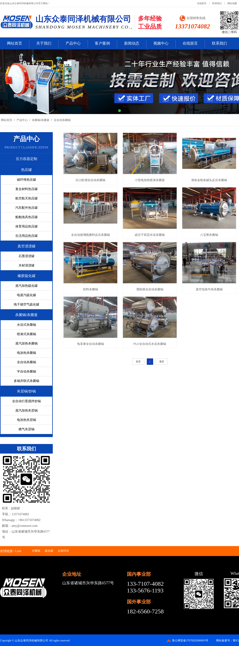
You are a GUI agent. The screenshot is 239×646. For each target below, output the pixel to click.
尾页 (161, 361)
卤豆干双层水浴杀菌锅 (150, 234)
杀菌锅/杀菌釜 (40, 120)
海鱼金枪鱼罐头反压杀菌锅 (209, 180)
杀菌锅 (36, 550)
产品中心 (73, 43)
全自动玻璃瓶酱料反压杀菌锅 (90, 234)
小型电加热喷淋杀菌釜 (150, 180)
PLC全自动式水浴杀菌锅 (149, 343)
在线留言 (202, 3)
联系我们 (217, 3)
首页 (138, 361)
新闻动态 (131, 43)
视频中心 (160, 43)
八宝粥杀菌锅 (209, 234)
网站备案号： (224, 640)
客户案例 (102, 43)
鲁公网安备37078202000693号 (190, 640)
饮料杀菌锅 (90, 289)
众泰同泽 (63, 550)
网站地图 (232, 3)
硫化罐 (49, 550)
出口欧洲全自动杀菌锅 (90, 180)
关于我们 (43, 43)
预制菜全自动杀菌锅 (149, 289)
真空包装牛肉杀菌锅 (209, 289)
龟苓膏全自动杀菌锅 (90, 343)
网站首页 (14, 43)
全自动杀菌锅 (62, 120)
